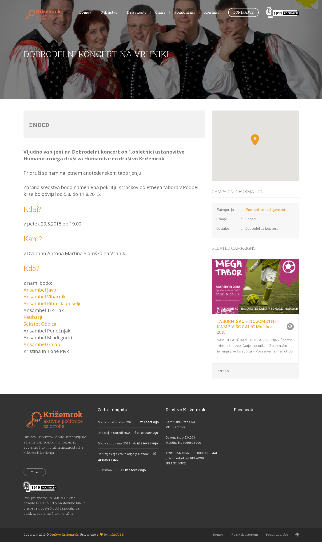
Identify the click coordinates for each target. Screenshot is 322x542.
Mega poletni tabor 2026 (115, 422)
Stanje (221, 219)
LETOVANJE (107, 470)
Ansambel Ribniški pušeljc (52, 303)
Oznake (222, 228)
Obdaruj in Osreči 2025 (114, 433)
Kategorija (225, 209)
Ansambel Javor (41, 290)
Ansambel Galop (42, 344)
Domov (218, 534)
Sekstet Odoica (40, 324)
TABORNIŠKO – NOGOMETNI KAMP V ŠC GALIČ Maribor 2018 (246, 327)
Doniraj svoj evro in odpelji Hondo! (123, 454)
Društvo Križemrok (64, 534)
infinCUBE (116, 534)
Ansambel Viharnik (45, 296)
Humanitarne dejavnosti (266, 209)
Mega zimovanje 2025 (114, 443)
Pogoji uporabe (277, 534)
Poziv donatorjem (244, 534)
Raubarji (33, 317)
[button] (255, 140)
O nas (35, 472)
